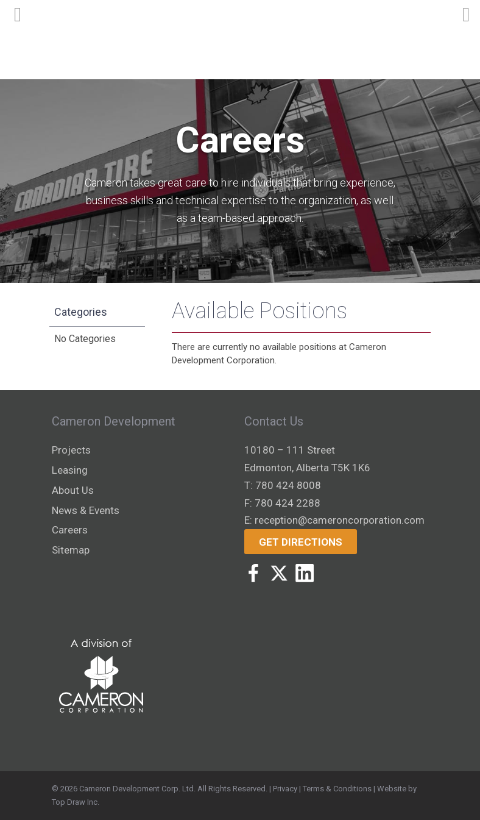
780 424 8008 (288, 485)
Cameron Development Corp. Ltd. (137, 788)
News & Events (85, 510)
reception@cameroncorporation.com (340, 520)
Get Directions (300, 542)
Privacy (285, 788)
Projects (71, 450)
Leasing (70, 470)
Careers (70, 530)
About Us (73, 490)
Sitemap (71, 550)
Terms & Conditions (337, 788)
